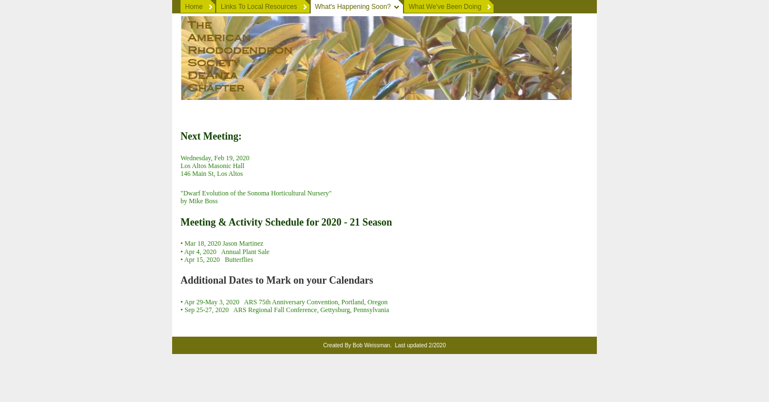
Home (194, 7)
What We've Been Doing (445, 7)
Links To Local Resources (259, 7)
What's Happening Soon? (353, 7)
